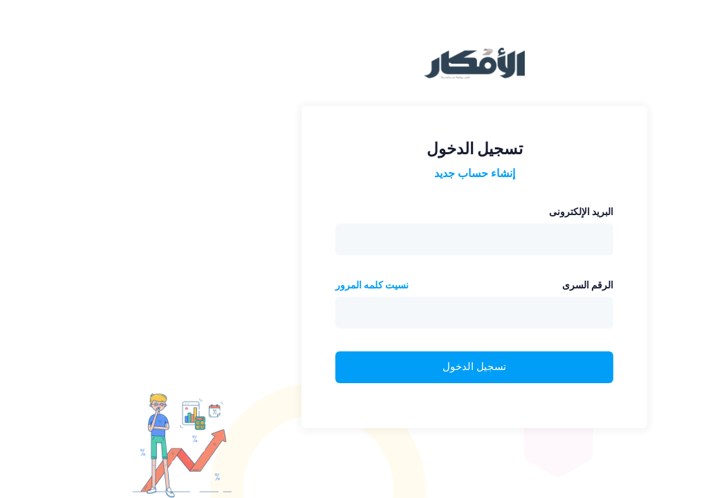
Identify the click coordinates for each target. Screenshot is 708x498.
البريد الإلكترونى (461, 212)
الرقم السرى (467, 285)
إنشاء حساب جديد (354, 173)
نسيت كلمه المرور (251, 285)
